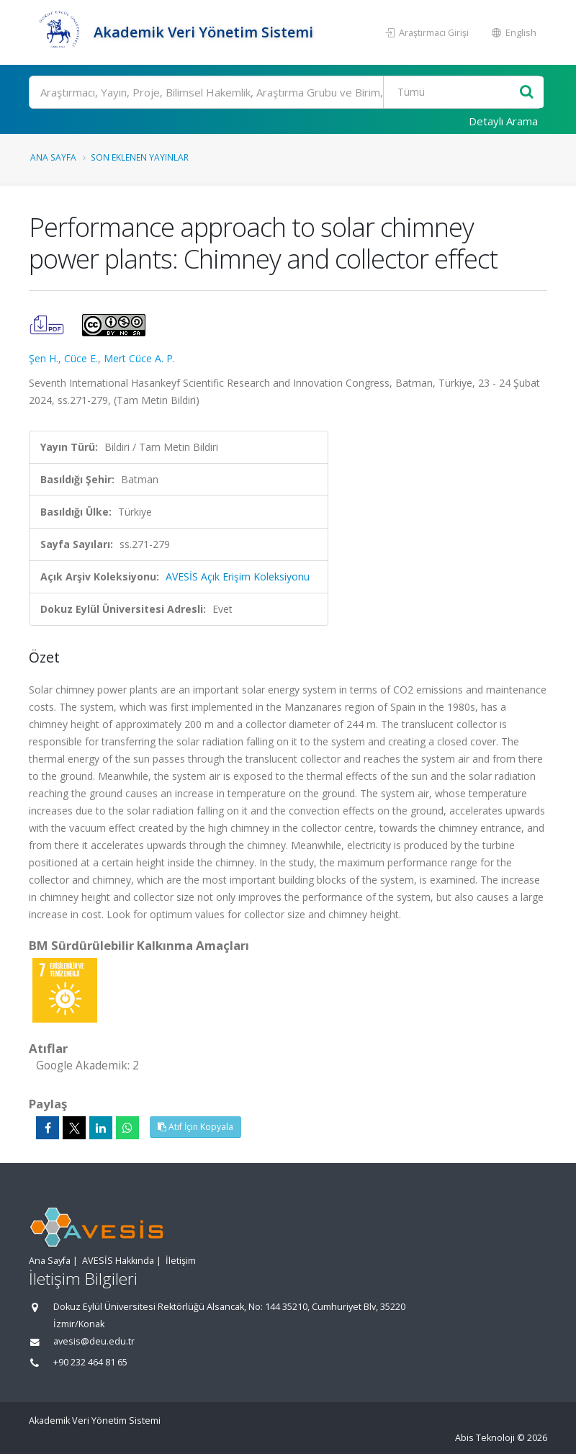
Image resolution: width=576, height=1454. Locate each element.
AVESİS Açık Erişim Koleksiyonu (238, 576)
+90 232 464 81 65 (90, 1362)
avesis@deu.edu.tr (94, 1341)
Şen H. (43, 358)
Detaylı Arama (503, 121)
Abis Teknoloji (485, 1438)
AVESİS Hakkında (118, 1261)
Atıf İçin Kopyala (195, 1127)
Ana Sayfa (53, 157)
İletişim (181, 1261)
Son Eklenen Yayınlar (140, 157)
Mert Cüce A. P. (139, 358)
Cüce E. (81, 358)
